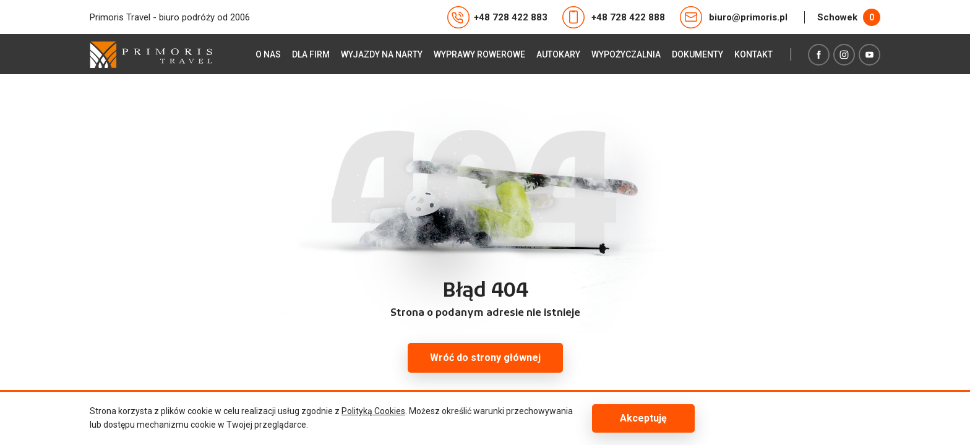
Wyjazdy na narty (382, 54)
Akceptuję (643, 418)
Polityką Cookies (373, 411)
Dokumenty (697, 54)
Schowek (848, 17)
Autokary (558, 54)
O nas (268, 54)
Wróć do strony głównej (485, 357)
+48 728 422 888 (613, 17)
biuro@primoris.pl (734, 17)
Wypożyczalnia (626, 54)
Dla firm (311, 54)
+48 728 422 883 (497, 17)
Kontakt (753, 54)
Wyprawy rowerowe (479, 54)
